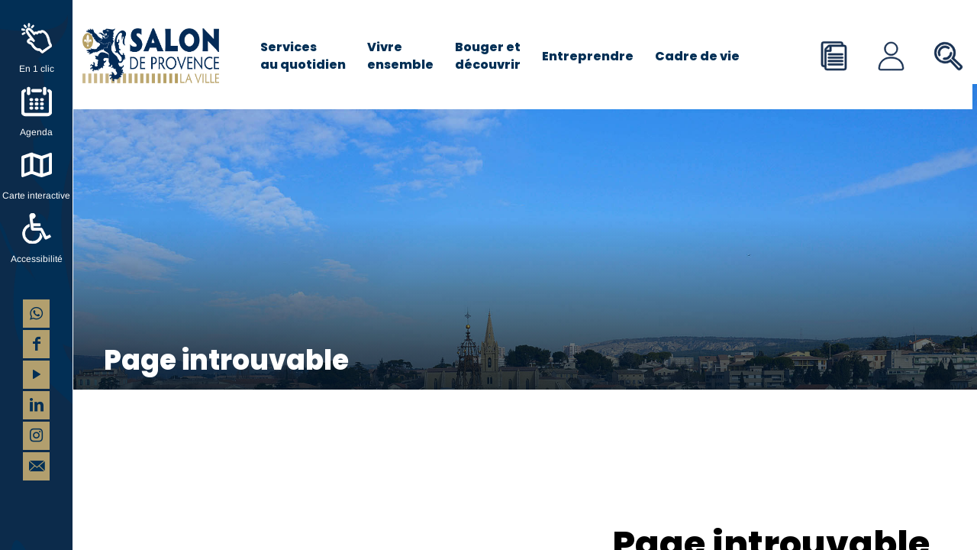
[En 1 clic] (36, 38)
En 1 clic (36, 68)
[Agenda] (36, 101)
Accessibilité (37, 259)
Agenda (36, 132)
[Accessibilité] (36, 228)
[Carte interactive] (36, 165)
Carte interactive (36, 195)
